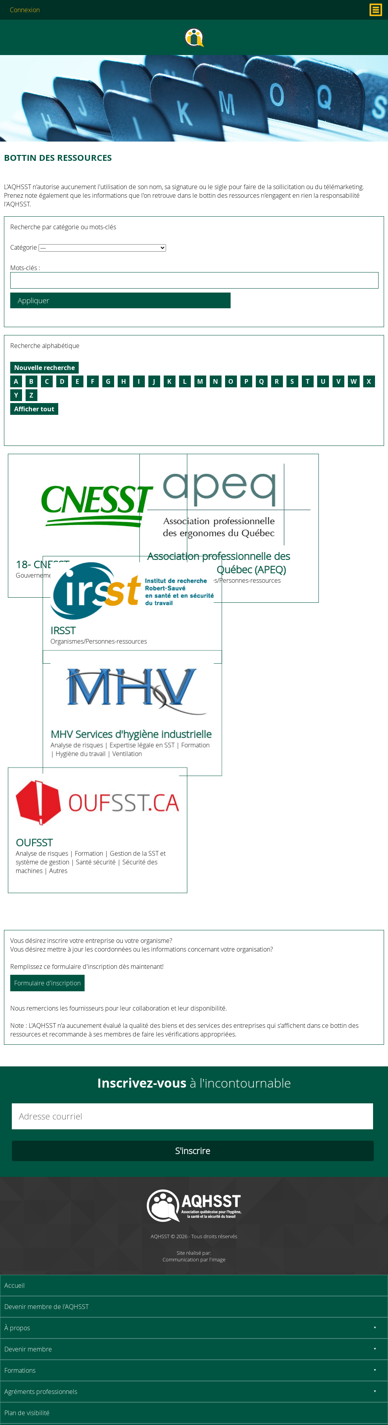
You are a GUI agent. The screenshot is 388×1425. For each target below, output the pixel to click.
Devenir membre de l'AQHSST (46, 1306)
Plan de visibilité (27, 1412)
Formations (19, 1370)
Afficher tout (34, 409)
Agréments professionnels (40, 1391)
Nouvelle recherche (44, 367)
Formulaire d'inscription (47, 983)
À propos (17, 1328)
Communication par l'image (194, 1259)
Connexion (25, 10)
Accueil (14, 1285)
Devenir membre (28, 1349)
